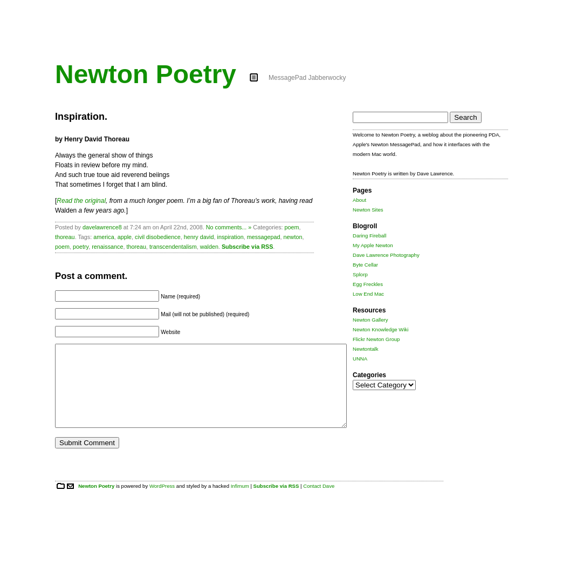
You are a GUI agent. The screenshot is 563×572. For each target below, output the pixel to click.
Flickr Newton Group (376, 339)
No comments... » (229, 227)
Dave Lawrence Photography (386, 255)
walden (209, 246)
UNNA (360, 359)
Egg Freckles (368, 284)
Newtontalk (365, 349)
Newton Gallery (370, 320)
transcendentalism (173, 246)
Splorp (360, 274)
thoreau (65, 237)
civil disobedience (158, 237)
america (103, 237)
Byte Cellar (365, 265)
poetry (80, 246)
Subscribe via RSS (247, 246)
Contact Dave (318, 502)
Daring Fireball (369, 236)
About (359, 200)
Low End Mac (368, 294)
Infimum (240, 502)
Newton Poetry (145, 74)
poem (292, 227)
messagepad (263, 237)
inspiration (230, 237)
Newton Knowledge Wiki (380, 329)
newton (293, 237)
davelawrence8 (102, 227)
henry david (199, 237)
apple (125, 237)
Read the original (81, 201)
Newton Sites (368, 210)
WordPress (162, 502)
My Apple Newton (373, 245)
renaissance (107, 246)
